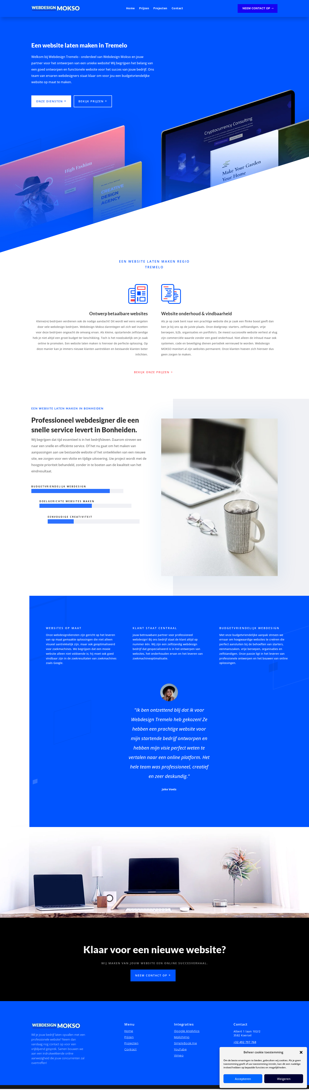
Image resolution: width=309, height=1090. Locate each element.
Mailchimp (182, 1038)
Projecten (160, 8)
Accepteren (243, 1079)
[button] (301, 1052)
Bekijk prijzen (91, 102)
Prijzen (144, 8)
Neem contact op (256, 8)
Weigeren (283, 1079)
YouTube (180, 1050)
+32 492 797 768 (245, 1043)
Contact (177, 8)
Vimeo (179, 1056)
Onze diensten (49, 102)
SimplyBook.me (185, 1044)
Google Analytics (187, 1032)
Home (130, 8)
